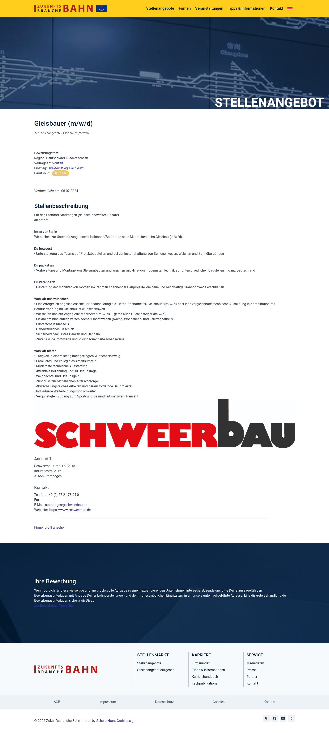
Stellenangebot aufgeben (155, 670)
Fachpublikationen (205, 683)
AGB (57, 702)
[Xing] (266, 718)
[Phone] (291, 718)
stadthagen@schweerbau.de (66, 505)
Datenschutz (164, 702)
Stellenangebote (160, 8)
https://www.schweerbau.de (70, 510)
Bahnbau (60, 173)
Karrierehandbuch (205, 677)
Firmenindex (201, 663)
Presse (251, 670)
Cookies (219, 702)
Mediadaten (255, 663)
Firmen (185, 8)
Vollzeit (57, 163)
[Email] (283, 718)
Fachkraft (76, 168)
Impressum (107, 702)
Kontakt (276, 8)
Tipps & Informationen (246, 8)
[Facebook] (274, 718)
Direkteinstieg (58, 168)
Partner (252, 677)
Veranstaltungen (209, 8)
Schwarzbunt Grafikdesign (115, 721)
